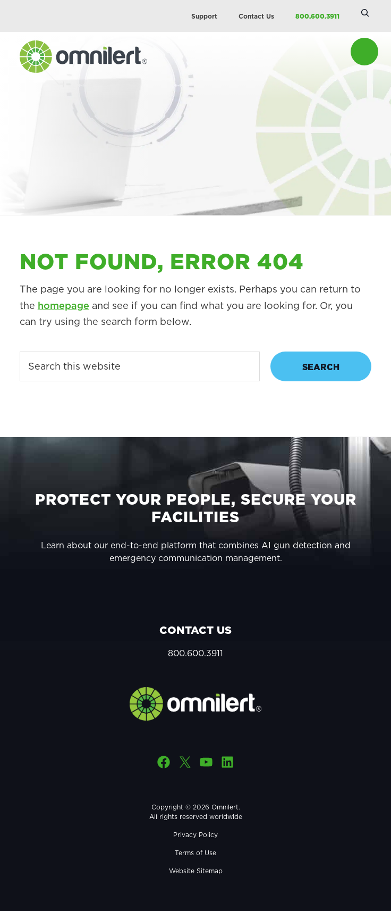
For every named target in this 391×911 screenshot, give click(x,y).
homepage (63, 305)
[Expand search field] (365, 12)
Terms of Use (195, 852)
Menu (364, 51)
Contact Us (256, 16)
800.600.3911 (317, 16)
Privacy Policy (195, 834)
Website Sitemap (196, 870)
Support (204, 16)
